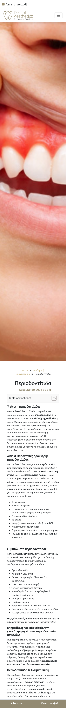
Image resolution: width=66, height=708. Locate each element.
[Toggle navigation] (58, 15)
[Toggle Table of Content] (52, 398)
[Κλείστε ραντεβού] (49, 703)
